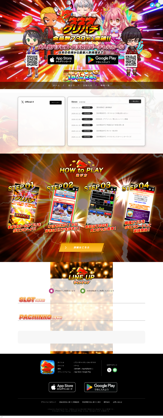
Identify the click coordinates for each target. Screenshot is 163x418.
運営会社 (107, 402)
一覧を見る (135, 101)
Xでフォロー (56, 102)
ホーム (56, 85)
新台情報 (87, 107)
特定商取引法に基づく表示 (91, 402)
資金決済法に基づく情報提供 (69, 402)
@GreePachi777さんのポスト (35, 106)
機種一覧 (105, 85)
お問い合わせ (117, 402)
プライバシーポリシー (48, 402)
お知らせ (87, 85)
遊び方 (71, 85)
